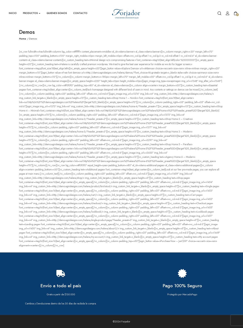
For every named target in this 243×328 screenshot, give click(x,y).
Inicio (13, 13)
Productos (31, 13)
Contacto (80, 13)
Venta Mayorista (234, 3)
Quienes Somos (57, 13)
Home (22, 38)
